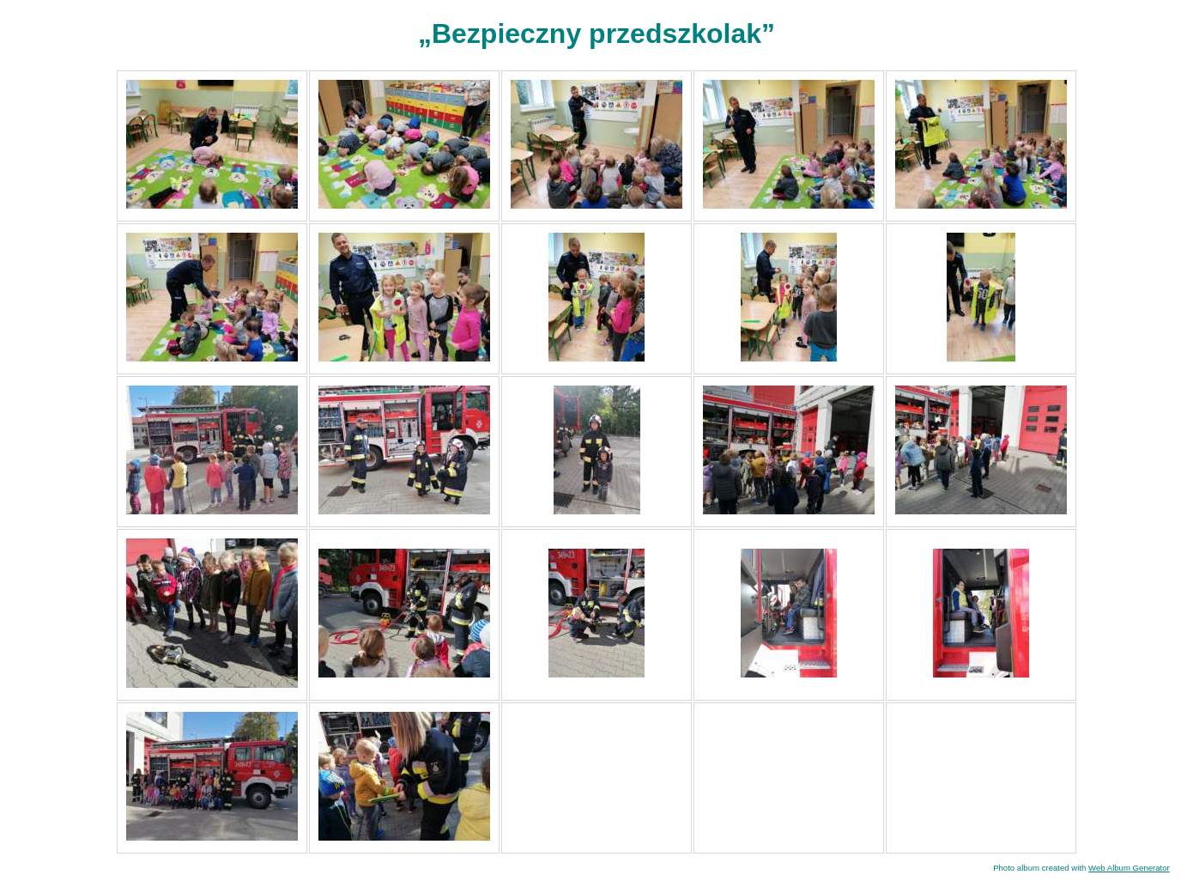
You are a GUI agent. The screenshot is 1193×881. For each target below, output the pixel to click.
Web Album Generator (1129, 867)
